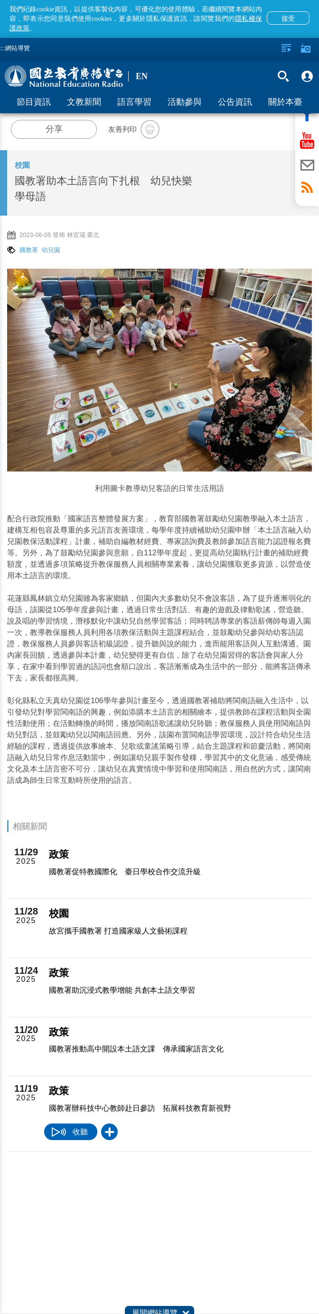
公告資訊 (235, 102)
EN (142, 76)
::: (2, 48)
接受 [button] (288, 18)
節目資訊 (34, 102)
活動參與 (185, 102)
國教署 (28, 250)
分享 (54, 129)
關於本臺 (285, 102)
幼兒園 (51, 250)
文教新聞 (84, 102)
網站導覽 (17, 48)
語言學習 (134, 102)
